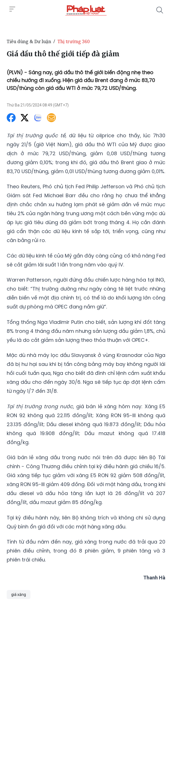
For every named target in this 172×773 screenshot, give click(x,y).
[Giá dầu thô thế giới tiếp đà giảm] (86, 10)
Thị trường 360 (74, 41)
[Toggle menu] (12, 9)
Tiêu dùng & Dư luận (29, 41)
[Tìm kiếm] (159, 10)
